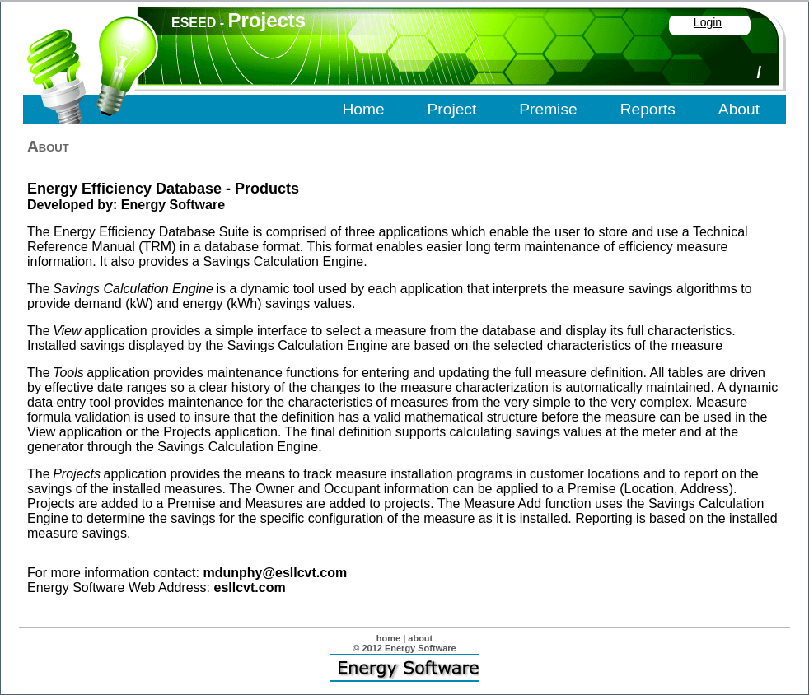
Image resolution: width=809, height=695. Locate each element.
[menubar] (552, 110)
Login (708, 22)
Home (363, 109)
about (420, 638)
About (739, 109)
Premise (548, 109)
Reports (648, 109)
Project (452, 109)
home (388, 638)
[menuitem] (364, 110)
